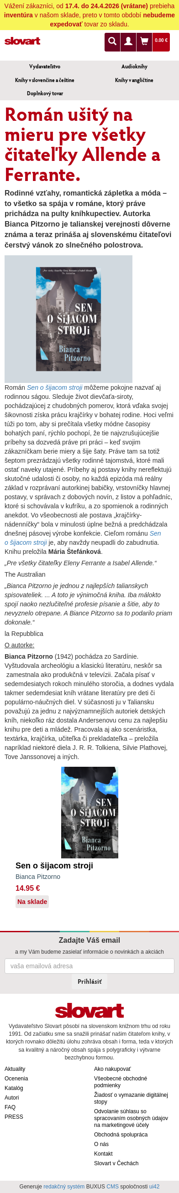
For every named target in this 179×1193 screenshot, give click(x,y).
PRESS (14, 1117)
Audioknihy (134, 66)
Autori (12, 1098)
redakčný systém (63, 1186)
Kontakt (103, 1154)
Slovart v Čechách (116, 1163)
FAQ (10, 1107)
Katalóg (14, 1088)
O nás (101, 1144)
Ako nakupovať (112, 1069)
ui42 (154, 1186)
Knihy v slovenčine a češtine (44, 80)
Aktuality (15, 1069)
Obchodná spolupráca (120, 1134)
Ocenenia (16, 1078)
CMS (112, 1186)
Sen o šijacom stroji (54, 865)
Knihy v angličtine (134, 80)
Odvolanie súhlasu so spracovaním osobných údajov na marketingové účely (131, 1118)
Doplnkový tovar (45, 93)
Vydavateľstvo (44, 66)
